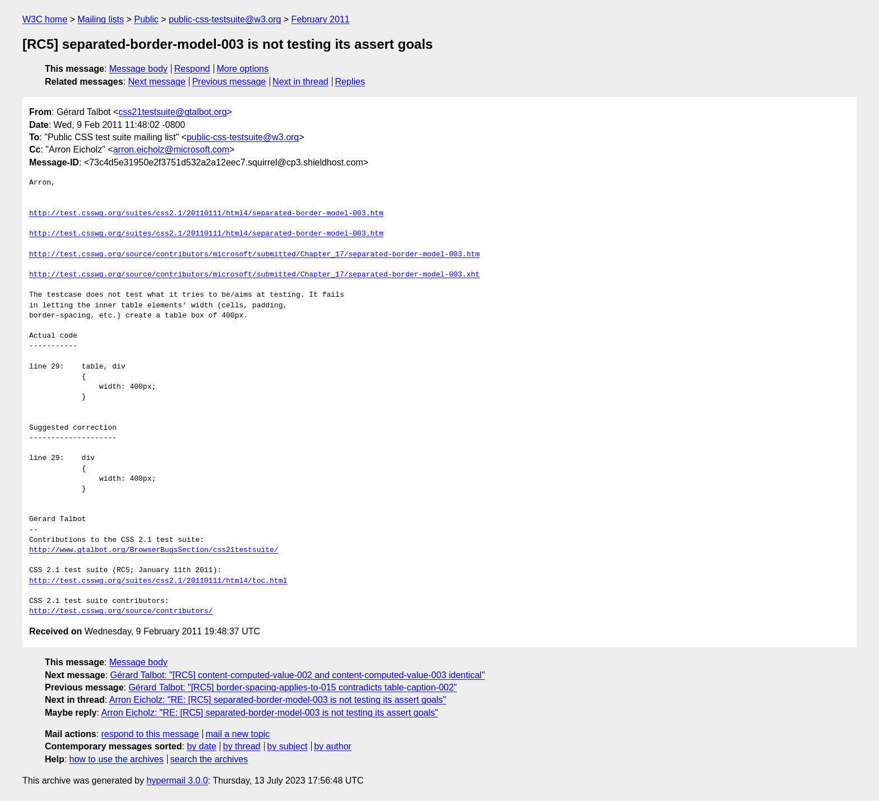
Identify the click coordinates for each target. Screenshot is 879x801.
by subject (287, 746)
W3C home (44, 19)
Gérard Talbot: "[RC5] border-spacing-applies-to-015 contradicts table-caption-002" (292, 687)
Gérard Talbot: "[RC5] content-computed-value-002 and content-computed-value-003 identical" (297, 675)
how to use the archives (117, 759)
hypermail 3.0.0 (176, 780)
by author (332, 746)
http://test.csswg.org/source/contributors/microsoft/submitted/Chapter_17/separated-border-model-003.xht (254, 275)
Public (146, 19)
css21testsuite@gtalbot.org (172, 112)
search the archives (209, 759)
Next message (157, 81)
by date (201, 746)
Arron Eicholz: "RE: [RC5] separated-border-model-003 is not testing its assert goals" (277, 700)
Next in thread (300, 81)
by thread (242, 746)
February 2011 (321, 19)
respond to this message (149, 734)
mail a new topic (238, 734)
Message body (138, 68)
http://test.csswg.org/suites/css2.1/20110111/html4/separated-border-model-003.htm (206, 214)
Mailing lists (100, 19)
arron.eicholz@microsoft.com (171, 149)
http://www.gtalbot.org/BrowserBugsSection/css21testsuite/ (154, 550)
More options (243, 68)
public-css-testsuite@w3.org (225, 19)
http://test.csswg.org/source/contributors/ (121, 611)
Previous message (229, 81)
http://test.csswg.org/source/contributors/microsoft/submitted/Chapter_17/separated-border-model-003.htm (254, 255)
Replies (350, 81)
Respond (192, 68)
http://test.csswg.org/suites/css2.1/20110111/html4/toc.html (158, 581)
